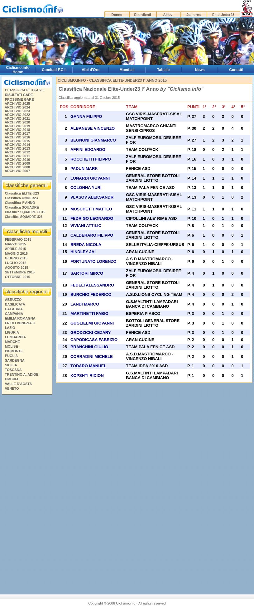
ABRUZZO (13, 299)
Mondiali (127, 70)
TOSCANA (13, 370)
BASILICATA (15, 304)
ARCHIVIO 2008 (17, 167)
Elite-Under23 (223, 15)
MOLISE (11, 346)
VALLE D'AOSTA (18, 384)
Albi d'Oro (91, 70)
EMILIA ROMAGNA (20, 318)
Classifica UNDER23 (21, 198)
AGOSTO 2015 (16, 267)
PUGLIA (11, 356)
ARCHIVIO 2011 (17, 156)
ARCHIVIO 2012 (17, 152)
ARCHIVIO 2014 (17, 145)
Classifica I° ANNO (20, 203)
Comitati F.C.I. (54, 70)
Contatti (236, 70)
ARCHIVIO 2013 (17, 148)
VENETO (12, 388)
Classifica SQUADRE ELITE (25, 212)
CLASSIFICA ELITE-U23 (24, 90)
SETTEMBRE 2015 (20, 272)
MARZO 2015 (15, 244)
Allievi (168, 15)
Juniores (193, 15)
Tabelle (163, 70)
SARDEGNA (15, 360)
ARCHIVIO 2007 (17, 171)
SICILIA (11, 365)
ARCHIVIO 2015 (17, 141)
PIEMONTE (14, 351)
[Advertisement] (27, 491)
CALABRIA (14, 309)
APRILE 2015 (15, 249)
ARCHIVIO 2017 (17, 133)
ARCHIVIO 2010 (17, 159)
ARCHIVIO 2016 (17, 137)
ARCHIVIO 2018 (17, 130)
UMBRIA (12, 379)
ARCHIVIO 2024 (17, 107)
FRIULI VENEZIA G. (20, 323)
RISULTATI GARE (19, 95)
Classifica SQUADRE (22, 207)
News (199, 70)
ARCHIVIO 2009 (17, 163)
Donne (117, 15)
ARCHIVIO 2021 (17, 118)
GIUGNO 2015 (16, 258)
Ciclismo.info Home (17, 69)
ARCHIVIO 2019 (17, 126)
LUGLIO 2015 (15, 263)
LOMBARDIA (15, 337)
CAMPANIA (14, 314)
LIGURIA (12, 332)
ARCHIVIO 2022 (17, 115)
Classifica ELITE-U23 (22, 193)
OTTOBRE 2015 (17, 277)
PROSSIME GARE (19, 99)
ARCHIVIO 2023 (17, 111)
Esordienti (142, 15)
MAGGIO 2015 (16, 253)
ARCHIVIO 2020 (17, 122)
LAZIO (10, 328)
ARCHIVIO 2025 (17, 103)
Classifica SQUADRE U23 (24, 217)
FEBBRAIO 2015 (18, 239)
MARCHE (12, 342)
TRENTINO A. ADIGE (21, 374)
